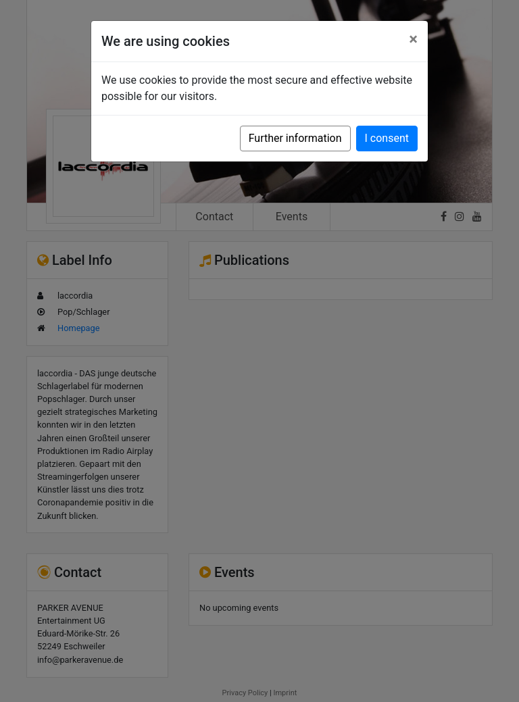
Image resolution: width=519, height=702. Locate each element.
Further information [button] (295, 138)
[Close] (413, 39)
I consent (387, 138)
